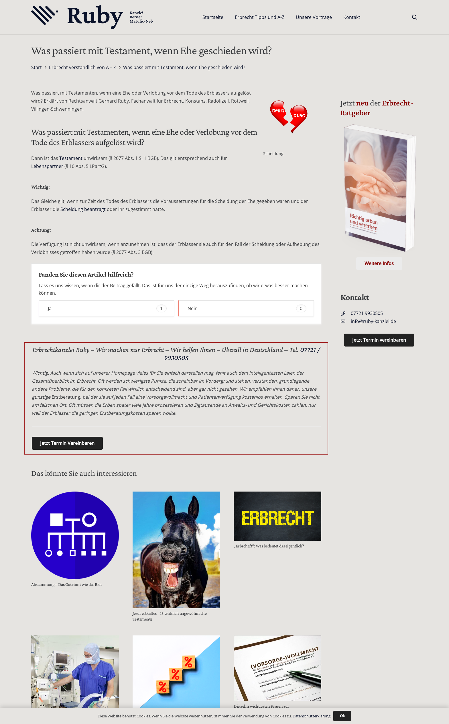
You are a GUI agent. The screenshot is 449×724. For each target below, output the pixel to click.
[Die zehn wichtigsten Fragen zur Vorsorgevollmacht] (277, 668)
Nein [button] (247, 308)
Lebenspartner (47, 166)
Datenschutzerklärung (311, 716)
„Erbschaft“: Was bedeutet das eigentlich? (269, 545)
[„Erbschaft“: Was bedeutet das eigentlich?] (277, 516)
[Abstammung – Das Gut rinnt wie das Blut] (75, 535)
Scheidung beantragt (82, 209)
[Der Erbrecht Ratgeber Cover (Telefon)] (379, 190)
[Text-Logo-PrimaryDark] (92, 17)
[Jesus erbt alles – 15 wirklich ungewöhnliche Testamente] (176, 550)
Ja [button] (107, 308)
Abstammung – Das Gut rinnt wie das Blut (66, 584)
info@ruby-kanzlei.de (373, 321)
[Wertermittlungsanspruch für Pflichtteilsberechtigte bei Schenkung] (176, 675)
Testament (70, 158)
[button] (414, 17)
